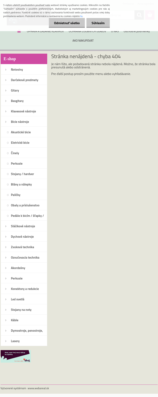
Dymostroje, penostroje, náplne (27, 332)
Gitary (15, 90)
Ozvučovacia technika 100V (25, 258)
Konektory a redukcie (25, 288)
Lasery (15, 341)
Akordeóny (18, 268)
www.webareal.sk (38, 388)
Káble (14, 320)
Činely (15, 153)
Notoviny (17, 69)
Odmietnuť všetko (67, 22)
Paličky (15, 194)
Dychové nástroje (22, 236)
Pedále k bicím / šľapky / (27, 215)
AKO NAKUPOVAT (83, 40)
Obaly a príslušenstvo (25, 205)
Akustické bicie (21, 132)
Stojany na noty (21, 309)
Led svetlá (17, 299)
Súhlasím (98, 22)
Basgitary (17, 100)
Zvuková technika (22, 247)
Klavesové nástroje (23, 111)
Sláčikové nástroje (23, 226)
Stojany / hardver (22, 174)
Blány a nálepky (21, 184)
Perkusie (17, 163)
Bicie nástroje (20, 121)
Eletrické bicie (20, 142)
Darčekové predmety (24, 80)
